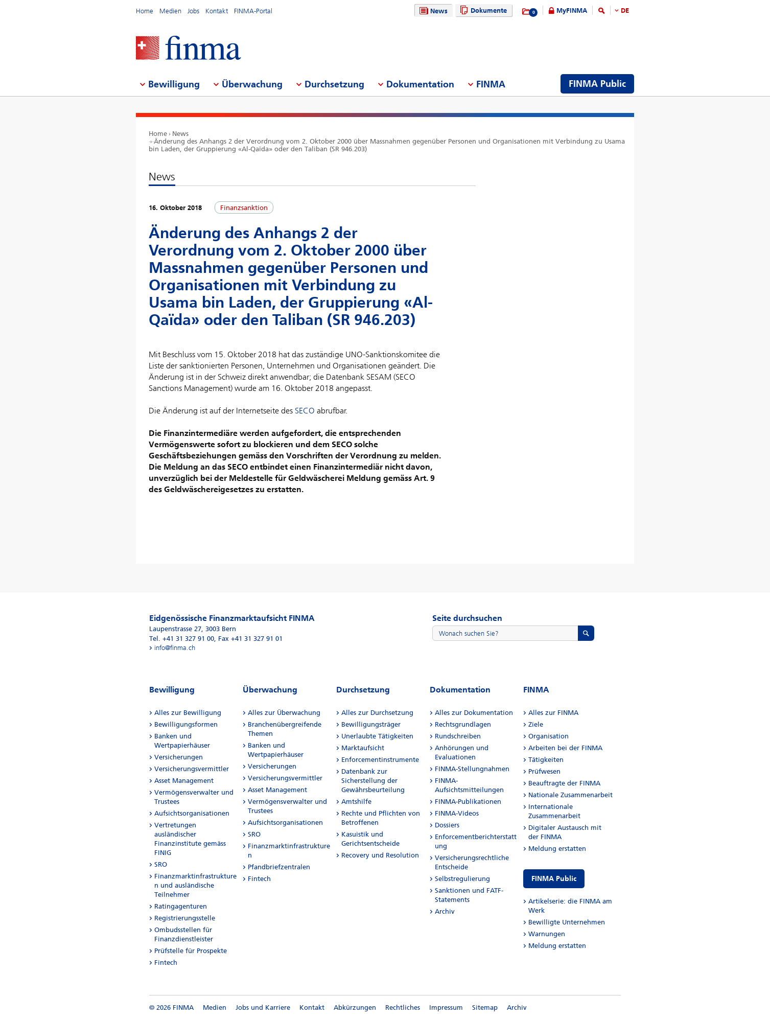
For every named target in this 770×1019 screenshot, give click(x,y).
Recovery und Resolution (380, 855)
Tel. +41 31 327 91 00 (181, 638)
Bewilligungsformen (186, 724)
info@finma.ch (174, 648)
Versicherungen (178, 757)
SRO (160, 864)
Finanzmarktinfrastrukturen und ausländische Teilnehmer (195, 885)
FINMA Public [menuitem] (597, 83)
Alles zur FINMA (553, 712)
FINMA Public (553, 878)
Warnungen (546, 934)
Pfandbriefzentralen (279, 867)
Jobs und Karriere (263, 1007)
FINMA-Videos (457, 813)
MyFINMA (571, 10)
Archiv (445, 911)
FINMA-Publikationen (468, 801)
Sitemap (485, 1007)
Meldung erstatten (557, 848)
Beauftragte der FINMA (564, 783)
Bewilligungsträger (371, 724)
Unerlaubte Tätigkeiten (377, 736)
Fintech (165, 962)
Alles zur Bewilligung (187, 712)
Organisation (548, 736)
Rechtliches (402, 1007)
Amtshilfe (356, 801)
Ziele (535, 724)
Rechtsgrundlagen (463, 724)
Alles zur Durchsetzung (377, 712)
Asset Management (184, 780)
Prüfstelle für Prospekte (190, 951)
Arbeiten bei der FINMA (565, 748)
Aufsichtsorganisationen (191, 813)
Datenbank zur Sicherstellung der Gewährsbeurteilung (373, 781)
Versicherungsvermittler (191, 769)
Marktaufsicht (362, 748)
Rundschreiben (458, 736)
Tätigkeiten (546, 759)
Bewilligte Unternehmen (566, 922)
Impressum (446, 1007)
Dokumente (482, 10)
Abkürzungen (355, 1007)
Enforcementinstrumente (380, 759)
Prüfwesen (544, 771)
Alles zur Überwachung (284, 712)
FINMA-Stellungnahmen (472, 769)
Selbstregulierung (462, 879)
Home (144, 11)
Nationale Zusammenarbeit (570, 795)
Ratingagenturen (180, 906)
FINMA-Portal (253, 11)
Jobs (193, 11)
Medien (170, 11)
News (432, 11)
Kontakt (216, 11)
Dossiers (447, 825)
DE (625, 10)
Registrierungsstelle (184, 918)
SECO (305, 410)
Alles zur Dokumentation (474, 712)
